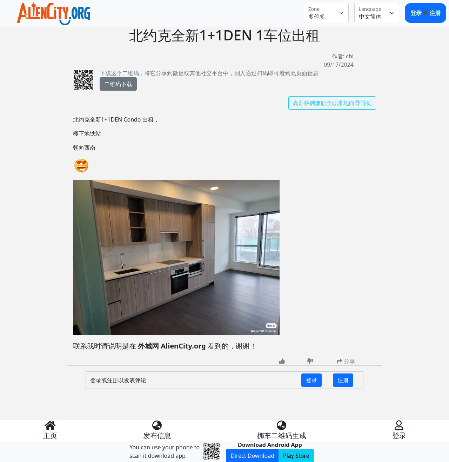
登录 (416, 13)
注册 (435, 13)
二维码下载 (118, 84)
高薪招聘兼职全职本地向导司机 (332, 103)
